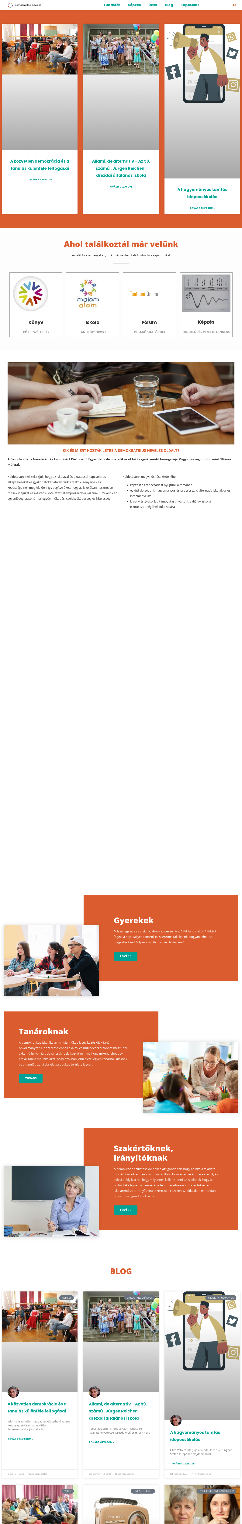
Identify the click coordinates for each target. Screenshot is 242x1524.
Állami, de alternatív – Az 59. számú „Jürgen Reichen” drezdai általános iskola (121, 168)
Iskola (93, 322)
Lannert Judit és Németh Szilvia (202, 1383)
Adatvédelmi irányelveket (170, 1501)
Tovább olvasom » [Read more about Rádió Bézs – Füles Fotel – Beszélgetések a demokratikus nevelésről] (101, 1421)
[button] (234, 5)
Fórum (149, 322)
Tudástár (111, 4)
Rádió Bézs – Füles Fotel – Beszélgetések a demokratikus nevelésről (120, 1391)
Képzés (134, 4)
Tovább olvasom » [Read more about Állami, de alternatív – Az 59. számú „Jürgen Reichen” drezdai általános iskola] (121, 186)
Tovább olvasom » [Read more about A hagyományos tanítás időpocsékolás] (202, 208)
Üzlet (152, 4)
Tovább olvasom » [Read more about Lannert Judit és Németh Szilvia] (183, 1403)
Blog (169, 4)
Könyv (36, 322)
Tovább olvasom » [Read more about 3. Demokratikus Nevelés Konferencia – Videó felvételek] (20, 1376)
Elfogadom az (159, 1501)
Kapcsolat (190, 4)
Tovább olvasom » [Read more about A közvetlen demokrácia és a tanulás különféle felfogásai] (40, 179)
